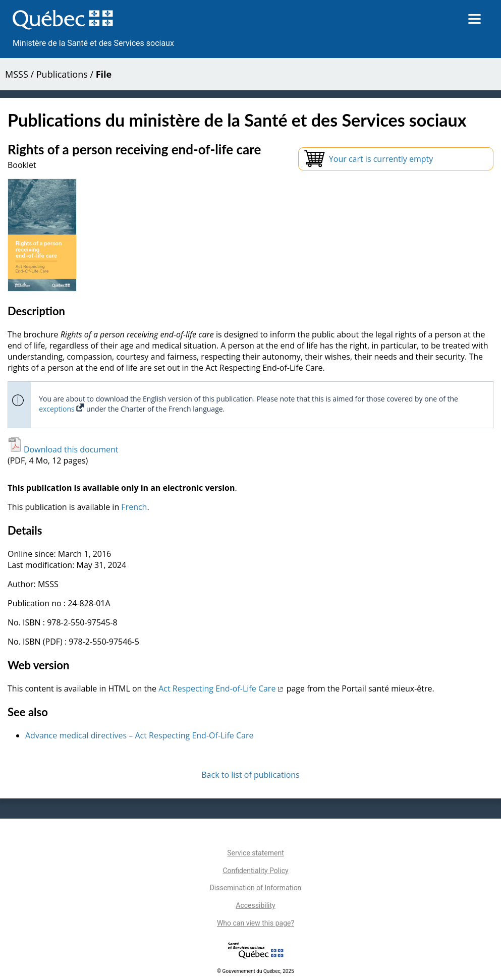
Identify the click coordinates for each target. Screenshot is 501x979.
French (134, 506)
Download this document (63, 449)
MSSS (16, 74)
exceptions (61, 409)
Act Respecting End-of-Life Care (221, 688)
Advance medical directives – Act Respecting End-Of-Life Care (139, 735)
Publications (62, 74)
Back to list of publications (250, 774)
